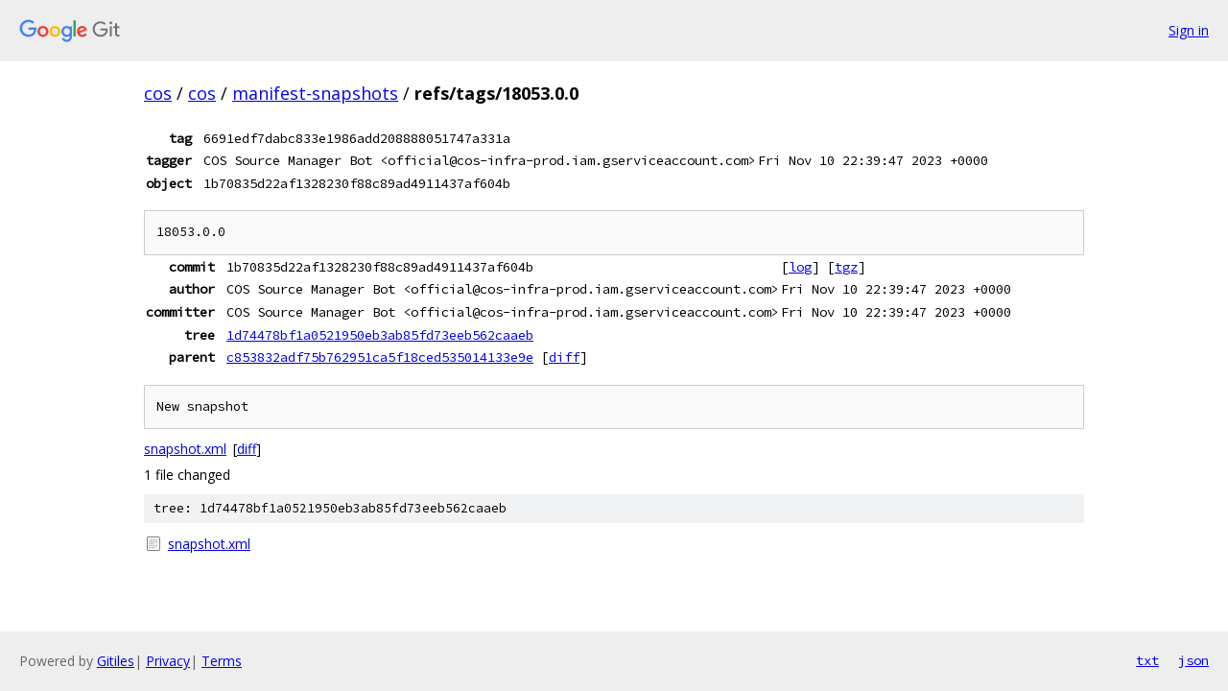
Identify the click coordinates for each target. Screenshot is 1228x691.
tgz (846, 266)
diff (564, 357)
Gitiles (115, 661)
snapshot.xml (185, 449)
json (1193, 660)
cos (158, 93)
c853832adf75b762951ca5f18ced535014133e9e (379, 357)
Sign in (1189, 30)
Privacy (168, 661)
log (800, 266)
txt (1147, 660)
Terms (221, 661)
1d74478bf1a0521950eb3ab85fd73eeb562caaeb (379, 335)
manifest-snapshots (315, 93)
